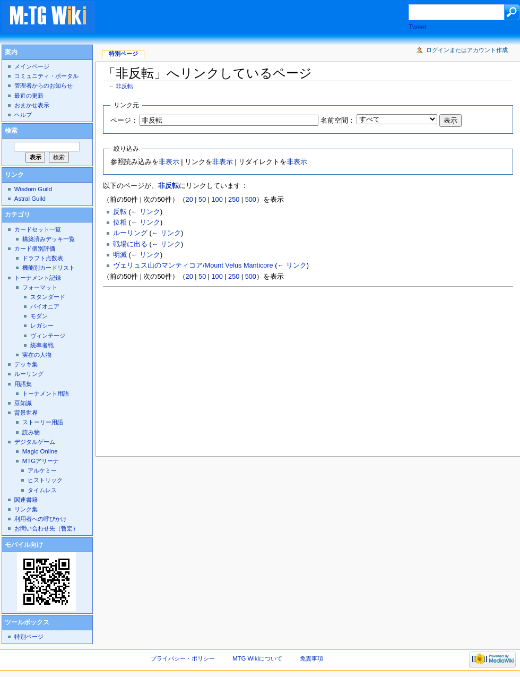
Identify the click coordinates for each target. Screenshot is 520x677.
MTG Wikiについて (257, 658)
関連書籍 (26, 499)
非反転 (124, 86)
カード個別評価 (34, 248)
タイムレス (42, 490)
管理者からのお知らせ (43, 85)
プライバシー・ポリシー (183, 658)
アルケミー (42, 470)
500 (250, 199)
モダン (39, 316)
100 (217, 199)
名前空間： (337, 120)
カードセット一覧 (37, 229)
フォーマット (39, 287)
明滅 (120, 255)
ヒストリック (45, 480)
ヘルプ (23, 115)
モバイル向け (24, 545)
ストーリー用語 (42, 422)
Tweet (418, 27)
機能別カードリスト (48, 267)
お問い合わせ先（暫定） (46, 528)
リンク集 (26, 509)
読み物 (31, 432)
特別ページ (123, 53)
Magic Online (40, 451)
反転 (120, 212)
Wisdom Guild (33, 189)
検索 (11, 130)
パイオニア (44, 306)
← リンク (145, 212)
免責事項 (311, 658)
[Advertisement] (262, 18)
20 (189, 199)
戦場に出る (130, 244)
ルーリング (130, 233)
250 (233, 199)
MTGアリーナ (40, 461)
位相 (120, 222)
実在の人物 (36, 355)
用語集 (23, 384)
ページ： (124, 120)
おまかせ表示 (31, 105)
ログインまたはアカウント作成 (467, 50)
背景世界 (26, 412)
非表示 (169, 162)
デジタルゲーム (34, 442)
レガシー (42, 325)
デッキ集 (26, 364)
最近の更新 (29, 95)
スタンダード (47, 297)
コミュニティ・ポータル (46, 76)
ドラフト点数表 (42, 258)
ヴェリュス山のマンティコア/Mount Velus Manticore (193, 265)
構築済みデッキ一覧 (48, 239)
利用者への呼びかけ (40, 519)
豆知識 (23, 403)
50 (202, 199)
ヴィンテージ (47, 335)
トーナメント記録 (37, 278)
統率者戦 (42, 345)
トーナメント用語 (45, 393)
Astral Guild (30, 198)
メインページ (31, 66)
